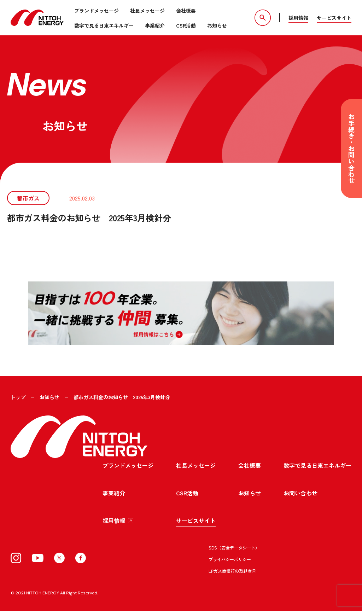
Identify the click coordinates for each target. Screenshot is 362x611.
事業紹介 (155, 25)
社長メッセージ (147, 10)
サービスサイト (334, 17)
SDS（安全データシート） (234, 547)
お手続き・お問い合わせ (351, 149)
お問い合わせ (300, 492)
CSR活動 (186, 25)
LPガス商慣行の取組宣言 (232, 571)
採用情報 (298, 17)
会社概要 (186, 10)
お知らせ (217, 25)
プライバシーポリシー (230, 559)
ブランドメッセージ (96, 10)
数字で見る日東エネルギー (104, 25)
